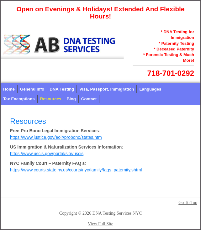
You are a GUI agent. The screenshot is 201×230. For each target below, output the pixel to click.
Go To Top (187, 203)
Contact (89, 99)
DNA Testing (62, 89)
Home (9, 89)
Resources (50, 99)
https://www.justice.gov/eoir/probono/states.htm (56, 137)
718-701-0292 (170, 73)
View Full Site (100, 224)
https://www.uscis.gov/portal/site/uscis (46, 153)
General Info (32, 89)
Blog (71, 99)
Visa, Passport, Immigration (106, 89)
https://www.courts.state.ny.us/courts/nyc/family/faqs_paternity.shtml (76, 169)
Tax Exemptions (19, 99)
